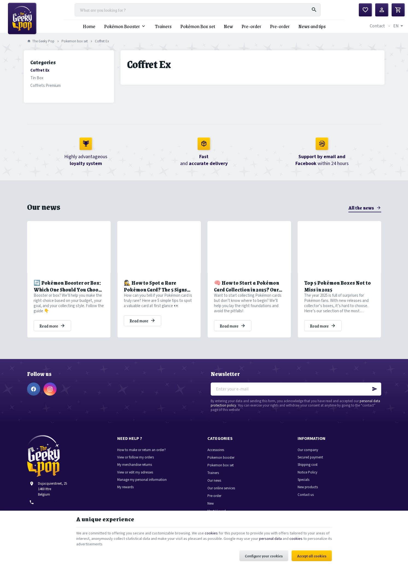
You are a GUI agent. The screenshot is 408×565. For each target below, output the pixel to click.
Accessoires (215, 457)
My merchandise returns (134, 472)
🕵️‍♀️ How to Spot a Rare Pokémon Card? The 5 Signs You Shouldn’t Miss (155, 294)
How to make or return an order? (141, 457)
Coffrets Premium (45, 93)
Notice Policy (307, 480)
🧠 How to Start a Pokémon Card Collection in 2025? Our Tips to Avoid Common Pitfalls (249, 294)
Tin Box (36, 85)
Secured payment (310, 465)
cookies (227, 529)
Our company (308, 457)
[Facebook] (33, 396)
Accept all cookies (312, 553)
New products (308, 495)
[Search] (314, 13)
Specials (303, 487)
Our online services (221, 495)
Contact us (306, 502)
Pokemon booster (220, 465)
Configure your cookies (264, 553)
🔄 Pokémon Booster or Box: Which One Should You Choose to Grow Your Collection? (69, 294)
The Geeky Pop (41, 49)
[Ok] (374, 396)
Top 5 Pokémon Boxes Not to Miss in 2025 (337, 294)
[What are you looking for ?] (198, 13)
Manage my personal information (142, 487)
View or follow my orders (135, 465)
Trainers (213, 480)
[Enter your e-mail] (296, 396)
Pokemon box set (74, 49)
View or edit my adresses (135, 480)
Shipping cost (308, 472)
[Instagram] (50, 396)
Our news (43, 214)
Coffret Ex (39, 78)
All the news (361, 215)
